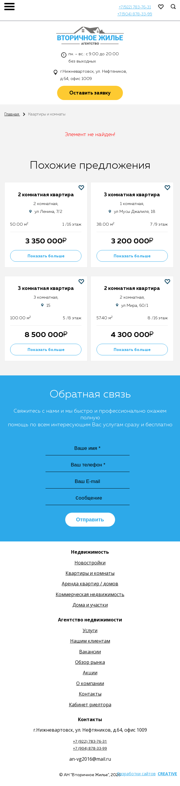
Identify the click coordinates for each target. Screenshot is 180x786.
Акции (90, 674)
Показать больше (46, 256)
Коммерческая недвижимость (90, 595)
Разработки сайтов (136, 774)
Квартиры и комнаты (90, 574)
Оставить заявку (90, 93)
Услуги (90, 631)
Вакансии (90, 652)
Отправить (90, 520)
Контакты (90, 694)
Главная (12, 114)
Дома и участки (90, 606)
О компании (90, 684)
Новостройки (90, 563)
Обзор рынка (90, 663)
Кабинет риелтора (90, 705)
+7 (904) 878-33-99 (134, 14)
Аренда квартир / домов (90, 584)
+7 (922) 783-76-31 (135, 7)
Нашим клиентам (90, 642)
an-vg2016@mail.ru (90, 760)
